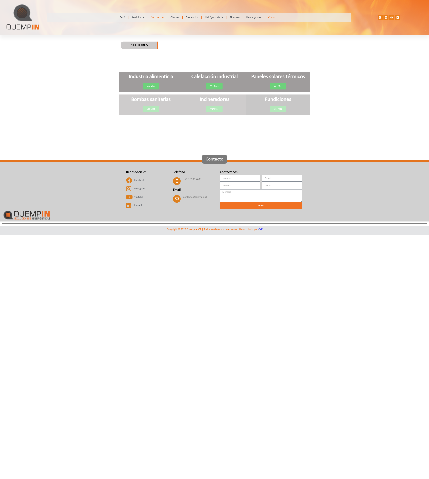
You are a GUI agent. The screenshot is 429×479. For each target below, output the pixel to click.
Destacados (192, 17)
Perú (122, 17)
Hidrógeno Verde (214, 17)
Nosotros (235, 17)
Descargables (254, 17)
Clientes (174, 17)
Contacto (273, 17)
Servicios (138, 17)
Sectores (157, 17)
